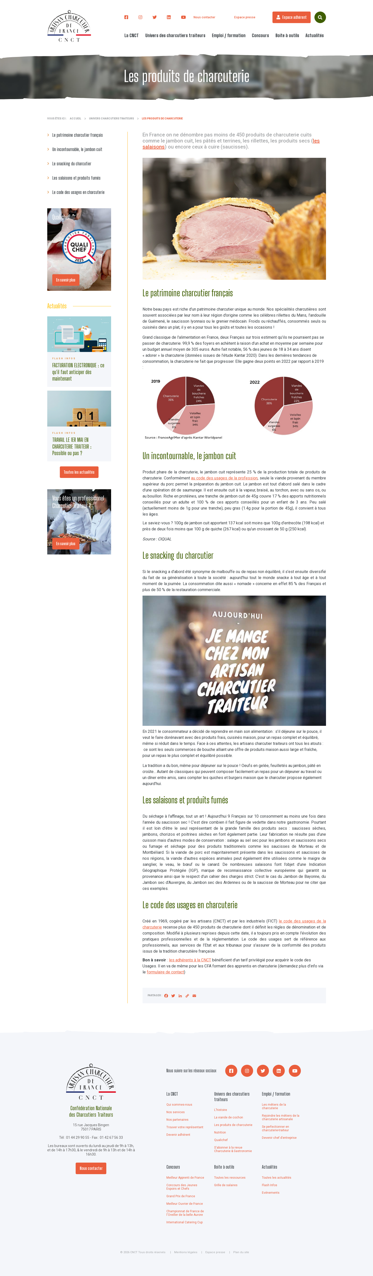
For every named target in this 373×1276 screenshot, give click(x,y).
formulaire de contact (165, 972)
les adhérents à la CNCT (190, 960)
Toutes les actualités (79, 472)
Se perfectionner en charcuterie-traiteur (275, 1128)
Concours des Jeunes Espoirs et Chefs (181, 1186)
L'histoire (220, 1110)
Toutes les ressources (230, 1177)
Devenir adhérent (178, 1135)
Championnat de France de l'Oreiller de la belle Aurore (185, 1213)
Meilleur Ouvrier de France (184, 1204)
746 (79, 351)
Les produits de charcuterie (233, 1125)
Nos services (175, 1112)
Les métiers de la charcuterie (274, 1106)
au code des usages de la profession (224, 478)
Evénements (270, 1192)
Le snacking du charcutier (71, 163)
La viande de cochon (228, 1117)
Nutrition (220, 1132)
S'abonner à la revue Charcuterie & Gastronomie (233, 1149)
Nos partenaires (177, 1119)
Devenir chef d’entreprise (279, 1138)
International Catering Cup (184, 1222)
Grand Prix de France (180, 1196)
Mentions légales (185, 1252)
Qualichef (221, 1140)
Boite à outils (224, 1167)
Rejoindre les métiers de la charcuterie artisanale (280, 1117)
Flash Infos (269, 1185)
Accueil (75, 118)
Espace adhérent (294, 17)
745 (79, 426)
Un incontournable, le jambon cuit (77, 149)
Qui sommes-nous (179, 1104)
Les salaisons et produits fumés (76, 178)
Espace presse (244, 17)
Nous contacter (204, 17)
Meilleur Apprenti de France (185, 1177)
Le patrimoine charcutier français (77, 135)
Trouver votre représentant (184, 1127)
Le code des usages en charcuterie (78, 192)
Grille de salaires (226, 1185)
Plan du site (241, 1252)
